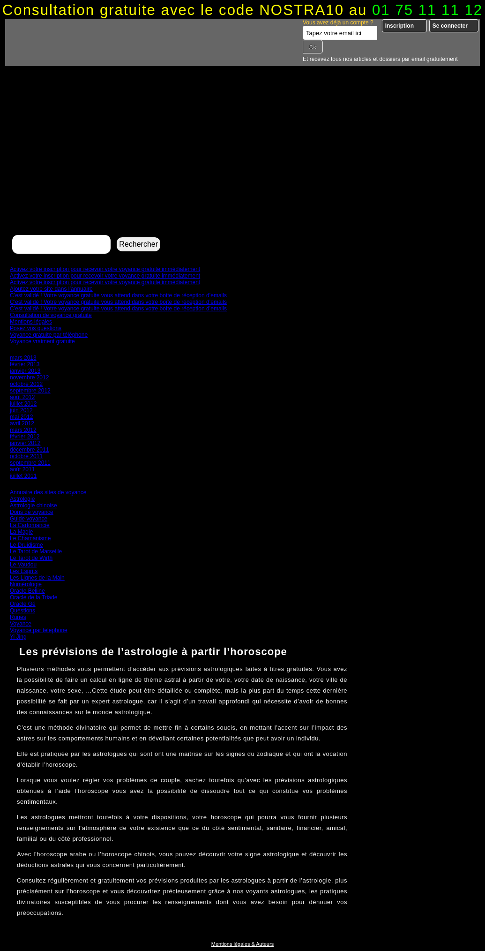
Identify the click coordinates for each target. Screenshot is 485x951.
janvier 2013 (25, 371)
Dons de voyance (31, 512)
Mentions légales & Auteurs (242, 944)
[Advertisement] (242, 162)
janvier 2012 (25, 443)
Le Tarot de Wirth (31, 558)
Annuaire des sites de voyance (48, 492)
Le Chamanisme (30, 538)
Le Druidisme (26, 545)
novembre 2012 (29, 377)
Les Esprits (23, 571)
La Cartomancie (30, 525)
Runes (18, 617)
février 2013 (24, 364)
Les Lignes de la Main (37, 577)
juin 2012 (21, 410)
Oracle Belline (27, 591)
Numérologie (26, 584)
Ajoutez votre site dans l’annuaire (51, 289)
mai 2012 (21, 417)
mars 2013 (23, 358)
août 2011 (22, 469)
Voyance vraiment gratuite (42, 341)
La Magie (21, 531)
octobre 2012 (26, 384)
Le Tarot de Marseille (36, 551)
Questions (22, 610)
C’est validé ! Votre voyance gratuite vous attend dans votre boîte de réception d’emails (118, 295)
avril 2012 (22, 423)
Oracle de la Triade (33, 597)
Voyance (20, 623)
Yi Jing (18, 637)
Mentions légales (31, 321)
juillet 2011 (23, 476)
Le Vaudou (23, 564)
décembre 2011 (29, 449)
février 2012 (24, 436)
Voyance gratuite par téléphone (49, 335)
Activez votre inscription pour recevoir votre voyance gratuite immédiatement (105, 269)
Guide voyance (28, 518)
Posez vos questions (35, 328)
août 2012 (22, 397)
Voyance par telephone (38, 630)
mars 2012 (23, 430)
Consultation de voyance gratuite (51, 315)
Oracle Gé (23, 604)
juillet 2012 (23, 403)
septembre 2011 (30, 463)
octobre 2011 (26, 456)
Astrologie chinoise (33, 505)
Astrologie (22, 499)
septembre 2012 (30, 390)
